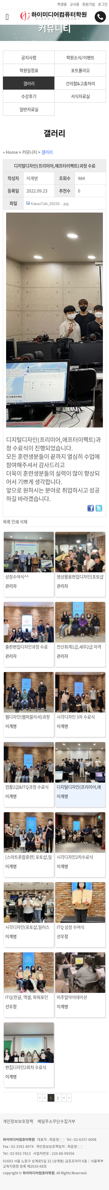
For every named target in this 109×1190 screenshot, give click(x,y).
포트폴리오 (80, 70)
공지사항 (28, 57)
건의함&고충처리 (80, 83)
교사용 (74, 4)
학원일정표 (28, 70)
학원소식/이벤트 (80, 57)
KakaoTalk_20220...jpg (50, 203)
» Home (10, 152)
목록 (6, 522)
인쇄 (15, 522)
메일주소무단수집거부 (56, 1121)
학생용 (62, 4)
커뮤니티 (29, 152)
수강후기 (28, 96)
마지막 (69, 1098)
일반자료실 (28, 109)
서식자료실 (80, 96)
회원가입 (88, 4)
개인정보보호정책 (18, 1121)
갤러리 (29, 83)
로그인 (103, 4)
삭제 (23, 522)
